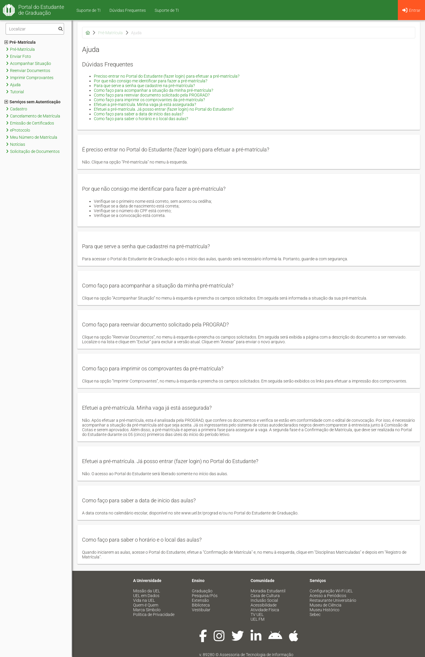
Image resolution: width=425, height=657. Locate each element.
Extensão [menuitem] (200, 600)
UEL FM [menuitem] (257, 619)
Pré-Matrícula (20, 42)
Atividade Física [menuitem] (265, 609)
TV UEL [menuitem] (257, 614)
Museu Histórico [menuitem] (324, 609)
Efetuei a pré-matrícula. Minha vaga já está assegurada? (145, 104)
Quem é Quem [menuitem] (145, 605)
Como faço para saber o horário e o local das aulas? (141, 118)
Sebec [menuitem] (315, 614)
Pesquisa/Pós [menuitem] (205, 595)
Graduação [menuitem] (202, 591)
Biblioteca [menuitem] (201, 605)
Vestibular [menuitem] (201, 609)
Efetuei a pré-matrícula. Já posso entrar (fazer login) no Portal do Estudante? (163, 109)
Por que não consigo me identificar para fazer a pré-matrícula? (150, 81)
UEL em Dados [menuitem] (146, 595)
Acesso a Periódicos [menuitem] (328, 595)
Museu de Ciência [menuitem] (325, 605)
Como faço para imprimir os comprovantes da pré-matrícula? (149, 99)
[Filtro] (35, 29)
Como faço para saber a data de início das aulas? (138, 114)
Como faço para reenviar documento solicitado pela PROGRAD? (152, 95)
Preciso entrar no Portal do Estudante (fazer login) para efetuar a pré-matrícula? (166, 76)
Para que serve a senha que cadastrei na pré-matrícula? (144, 85)
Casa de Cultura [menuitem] (265, 595)
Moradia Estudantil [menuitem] (268, 591)
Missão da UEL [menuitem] (146, 591)
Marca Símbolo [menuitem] (147, 609)
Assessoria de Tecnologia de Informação (256, 654)
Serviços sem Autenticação (32, 101)
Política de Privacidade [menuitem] (153, 614)
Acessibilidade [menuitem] (264, 605)
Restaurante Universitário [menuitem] (333, 600)
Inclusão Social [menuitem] (264, 600)
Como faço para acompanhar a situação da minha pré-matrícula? (153, 90)
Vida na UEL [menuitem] (144, 600)
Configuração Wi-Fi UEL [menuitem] (331, 591)
